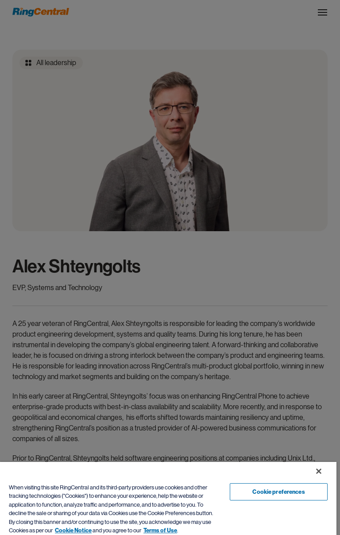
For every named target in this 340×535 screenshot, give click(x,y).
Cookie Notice (73, 530)
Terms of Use (160, 530)
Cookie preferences (278, 491)
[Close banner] (318, 471)
